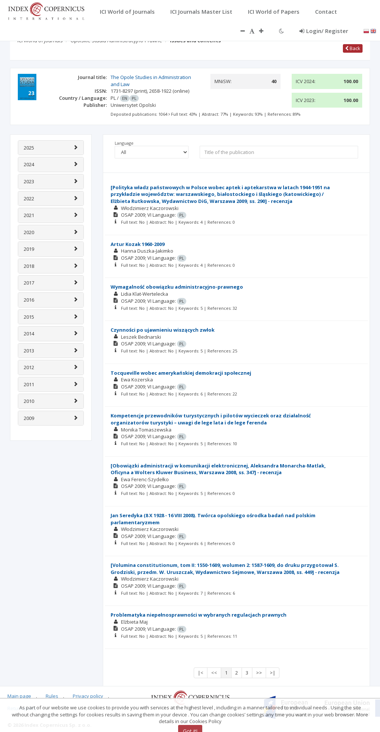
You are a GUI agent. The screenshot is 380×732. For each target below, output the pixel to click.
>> (259, 672)
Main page (19, 696)
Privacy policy (88, 696)
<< (214, 672)
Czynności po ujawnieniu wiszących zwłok (162, 329)
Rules (52, 696)
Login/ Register (323, 31)
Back (352, 48)
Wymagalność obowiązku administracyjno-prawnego (177, 286)
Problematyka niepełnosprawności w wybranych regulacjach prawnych (198, 614)
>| (272, 672)
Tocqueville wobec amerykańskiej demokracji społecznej (181, 373)
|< (200, 672)
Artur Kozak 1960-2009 (137, 244)
